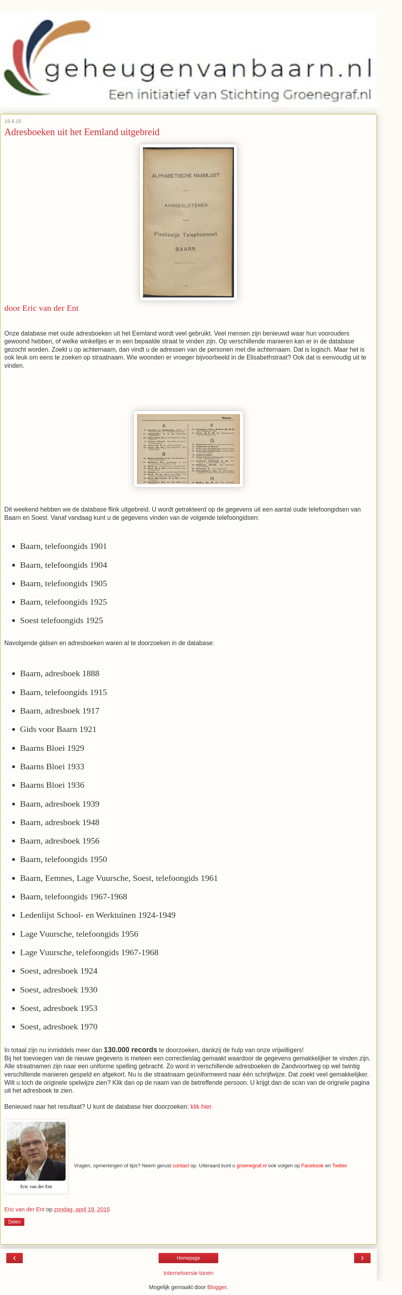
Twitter (339, 1165)
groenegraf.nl (252, 1165)
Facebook (313, 1165)
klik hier (201, 1106)
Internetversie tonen (188, 1273)
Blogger (217, 1287)
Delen (14, 1222)
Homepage (188, 1258)
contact (180, 1165)
